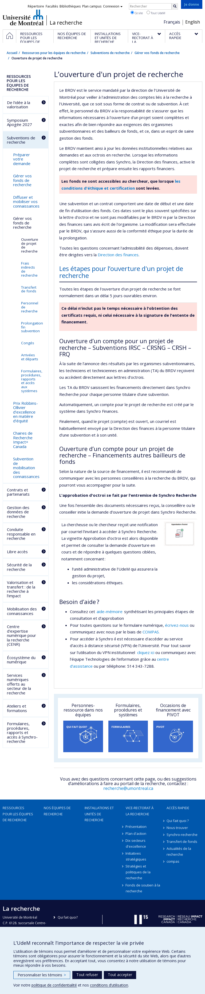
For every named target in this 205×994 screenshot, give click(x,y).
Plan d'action (136, 833)
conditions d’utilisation (109, 985)
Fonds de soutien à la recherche (143, 888)
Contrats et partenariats (18, 492)
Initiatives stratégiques (136, 856)
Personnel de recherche (29, 307)
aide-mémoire (110, 611)
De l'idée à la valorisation (18, 105)
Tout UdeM (156, 13)
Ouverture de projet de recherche (29, 245)
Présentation (136, 826)
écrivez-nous (177, 625)
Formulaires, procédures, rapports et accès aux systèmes (31, 381)
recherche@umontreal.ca (128, 788)
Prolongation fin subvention (32, 327)
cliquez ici (145, 652)
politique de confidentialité (54, 985)
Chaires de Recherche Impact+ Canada (23, 439)
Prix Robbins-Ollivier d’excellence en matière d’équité (25, 411)
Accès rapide (178, 807)
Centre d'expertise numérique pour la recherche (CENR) (21, 635)
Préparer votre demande (21, 159)
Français (172, 22)
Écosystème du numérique (21, 660)
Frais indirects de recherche (29, 269)
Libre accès (17, 551)
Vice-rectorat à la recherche (139, 810)
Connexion (113, 6)
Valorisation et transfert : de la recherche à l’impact (21, 589)
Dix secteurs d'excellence (136, 843)
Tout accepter (120, 974)
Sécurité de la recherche (19, 567)
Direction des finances (118, 254)
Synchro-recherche (182, 834)
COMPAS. (151, 631)
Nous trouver (177, 827)
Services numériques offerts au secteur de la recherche (19, 683)
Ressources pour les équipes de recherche (54, 53)
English (192, 22)
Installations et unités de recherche (99, 813)
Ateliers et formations (17, 708)
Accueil (12, 53)
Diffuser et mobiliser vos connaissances (26, 201)
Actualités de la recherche (179, 851)
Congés (27, 343)
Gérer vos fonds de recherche (157, 53)
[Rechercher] (175, 6)
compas (173, 861)
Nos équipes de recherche (57, 810)
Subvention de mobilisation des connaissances (26, 467)
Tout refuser (87, 974)
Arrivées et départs (29, 357)
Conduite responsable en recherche (21, 534)
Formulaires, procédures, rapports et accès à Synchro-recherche (22, 732)
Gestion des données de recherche (18, 512)
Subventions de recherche (110, 53)
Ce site (137, 13)
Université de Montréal (23, 17)
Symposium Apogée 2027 (19, 122)
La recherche (66, 22)
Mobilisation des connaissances (22, 611)
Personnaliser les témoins (42, 974)
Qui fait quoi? (68, 917)
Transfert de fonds (28, 289)
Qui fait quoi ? (178, 820)
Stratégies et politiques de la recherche (138, 872)
